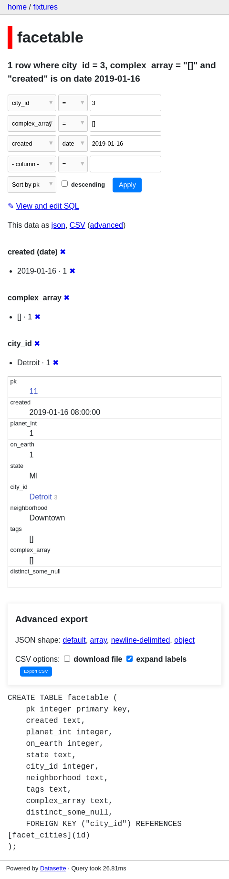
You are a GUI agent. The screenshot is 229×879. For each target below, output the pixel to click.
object (184, 640)
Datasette (53, 868)
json (58, 225)
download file (93, 659)
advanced (106, 225)
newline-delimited (140, 640)
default (74, 640)
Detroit (41, 497)
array (98, 640)
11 (34, 391)
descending (83, 184)
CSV (77, 225)
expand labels (156, 659)
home (17, 7)
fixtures (45, 7)
